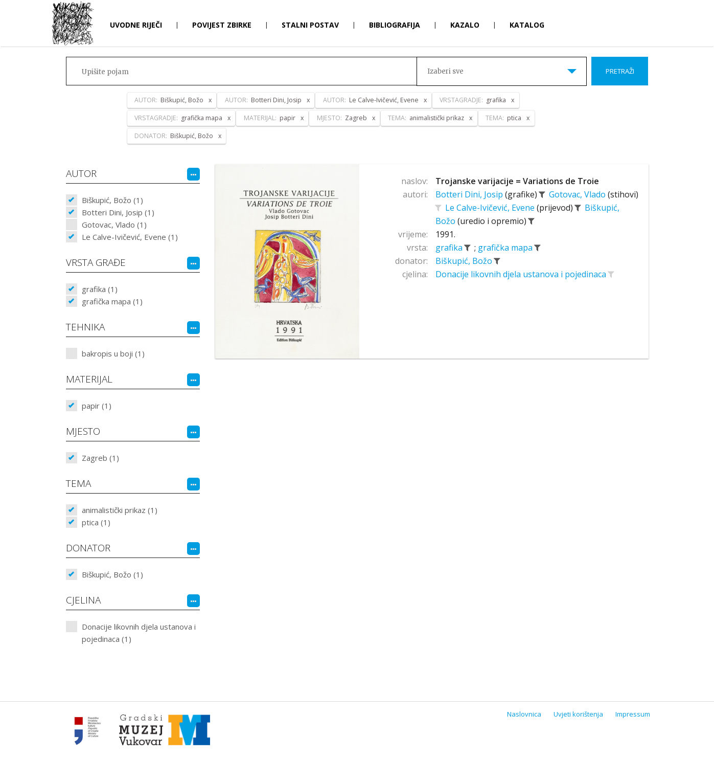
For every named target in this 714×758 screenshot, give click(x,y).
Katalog (527, 25)
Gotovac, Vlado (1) (114, 224)
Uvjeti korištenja (578, 714)
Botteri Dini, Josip (470, 194)
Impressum (632, 714)
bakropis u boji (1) (113, 353)
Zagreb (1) (100, 458)
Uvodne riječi (136, 25)
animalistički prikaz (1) (119, 510)
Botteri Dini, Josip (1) (118, 212)
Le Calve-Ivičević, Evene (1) (130, 237)
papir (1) (96, 405)
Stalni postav (310, 25)
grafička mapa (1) (112, 301)
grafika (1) (100, 289)
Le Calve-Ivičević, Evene (491, 207)
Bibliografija (394, 25)
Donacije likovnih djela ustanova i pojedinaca (521, 274)
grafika (450, 247)
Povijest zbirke (221, 25)
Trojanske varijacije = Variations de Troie (517, 181)
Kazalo (464, 25)
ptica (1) (96, 522)
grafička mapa (506, 247)
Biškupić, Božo (464, 260)
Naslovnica (524, 714)
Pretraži (620, 71)
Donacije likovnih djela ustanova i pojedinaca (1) (139, 632)
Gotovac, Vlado (578, 194)
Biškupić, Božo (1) (112, 200)
